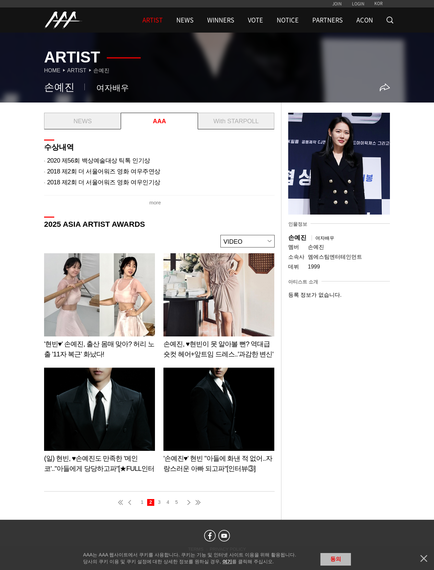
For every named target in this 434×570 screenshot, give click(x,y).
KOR (378, 3)
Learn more (99, 308)
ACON (364, 20)
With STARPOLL (236, 121)
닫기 (423, 558)
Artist (76, 70)
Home (52, 70)
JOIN (337, 4)
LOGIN (358, 4)
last (198, 502)
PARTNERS (327, 20)
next (187, 502)
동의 (335, 559)
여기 (227, 561)
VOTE (255, 20)
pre (131, 502)
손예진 (101, 70)
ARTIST (152, 20)
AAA (159, 121)
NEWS (185, 20)
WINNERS (220, 20)
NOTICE (288, 20)
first (121, 502)
